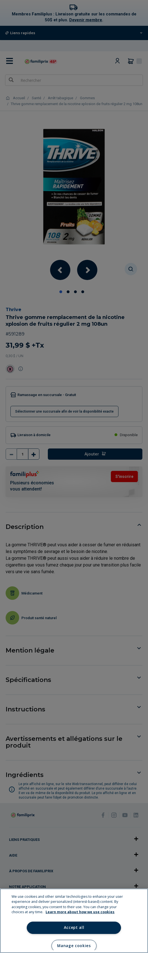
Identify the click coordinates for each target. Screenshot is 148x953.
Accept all (74, 927)
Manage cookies (74, 945)
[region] (74, 921)
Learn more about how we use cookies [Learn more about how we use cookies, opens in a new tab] (80, 912)
